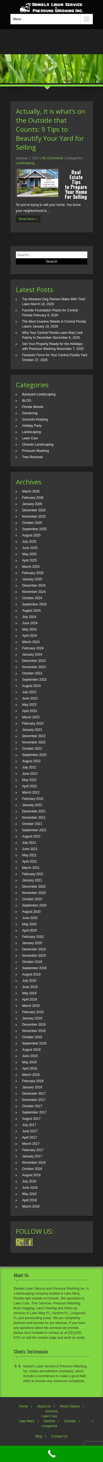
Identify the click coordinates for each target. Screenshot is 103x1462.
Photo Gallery (70, 1406)
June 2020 (30, 918)
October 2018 (32, 1037)
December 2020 (34, 886)
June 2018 (30, 1056)
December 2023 (34, 661)
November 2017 (34, 1100)
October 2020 (32, 899)
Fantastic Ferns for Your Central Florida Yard (54, 355)
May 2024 (29, 629)
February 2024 (33, 648)
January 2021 (32, 880)
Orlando (70, 1421)
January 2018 (32, 1087)
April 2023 (29, 711)
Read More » (28, 219)
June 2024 (30, 623)
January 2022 (32, 805)
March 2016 (31, 1206)
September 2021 (34, 830)
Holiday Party (32, 426)
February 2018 (33, 1081)
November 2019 (34, 955)
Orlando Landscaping (38, 444)
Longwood (49, 1426)
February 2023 (33, 723)
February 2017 (33, 1150)
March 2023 (31, 717)
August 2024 (31, 611)
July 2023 (29, 692)
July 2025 (29, 542)
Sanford (49, 1421)
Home (23, 1406)
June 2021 (30, 849)
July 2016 (29, 1181)
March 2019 (31, 1006)
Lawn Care (30, 438)
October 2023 (32, 673)
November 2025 (34, 516)
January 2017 (32, 1156)
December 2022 (34, 736)
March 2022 (31, 792)
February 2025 (33, 573)
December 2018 (34, 1024)
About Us (44, 1406)
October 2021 (32, 824)
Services (51, 1411)
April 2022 (29, 786)
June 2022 (30, 774)
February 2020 (33, 937)
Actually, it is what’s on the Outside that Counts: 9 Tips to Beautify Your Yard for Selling (50, 129)
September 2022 (34, 755)
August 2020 (31, 912)
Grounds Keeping (35, 419)
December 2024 (34, 585)
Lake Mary (26, 1421)
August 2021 (31, 836)
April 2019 (29, 999)
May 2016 (29, 1194)
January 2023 (32, 730)
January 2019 (32, 1018)
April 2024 (29, 636)
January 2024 (32, 654)
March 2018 (31, 1075)
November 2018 (34, 1031)
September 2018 (34, 1043)
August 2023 (31, 686)
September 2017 (34, 1112)
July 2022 (29, 767)
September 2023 (34, 680)
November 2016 (34, 1162)
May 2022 (29, 780)
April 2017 (29, 1137)
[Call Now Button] (51, 1454)
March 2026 (31, 491)
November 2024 (34, 592)
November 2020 (34, 893)
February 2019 (33, 1012)
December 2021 (34, 811)
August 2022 (31, 761)
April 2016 (29, 1200)
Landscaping (25, 163)
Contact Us (59, 1436)
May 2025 (29, 554)
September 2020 (34, 905)
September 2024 (34, 604)
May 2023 (29, 705)
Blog (38, 1436)
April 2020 (29, 930)
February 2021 (33, 874)
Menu (17, 19)
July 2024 (29, 617)
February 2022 (33, 799)
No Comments (52, 158)
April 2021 (29, 861)
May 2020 (29, 924)
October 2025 (32, 523)
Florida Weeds (32, 407)
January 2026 (32, 504)
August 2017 (31, 1119)
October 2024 (32, 598)
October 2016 (32, 1169)
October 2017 (32, 1106)
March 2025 (31, 567)
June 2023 (30, 698)
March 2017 (31, 1144)
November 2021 (34, 817)
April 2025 (29, 560)
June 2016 (30, 1188)
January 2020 (32, 943)
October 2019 (32, 962)
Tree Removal (32, 457)
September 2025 (34, 529)
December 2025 (34, 510)
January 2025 (32, 579)
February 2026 (33, 498)
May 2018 (29, 1062)
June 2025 (30, 548)
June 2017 (30, 1131)
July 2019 (29, 981)
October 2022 (32, 748)
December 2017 (34, 1093)
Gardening (30, 413)
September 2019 (34, 968)
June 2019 (30, 987)
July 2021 (29, 843)
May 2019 (29, 993)
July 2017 (29, 1125)
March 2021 (31, 868)
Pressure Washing (35, 451)
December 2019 (34, 949)
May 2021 (29, 855)
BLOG (26, 401)
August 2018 (31, 1050)
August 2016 (31, 1175)
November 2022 (34, 742)
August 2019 (31, 974)
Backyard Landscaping (38, 394)
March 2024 (31, 642)
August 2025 (31, 535)
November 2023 (34, 667)
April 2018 (29, 1068)
